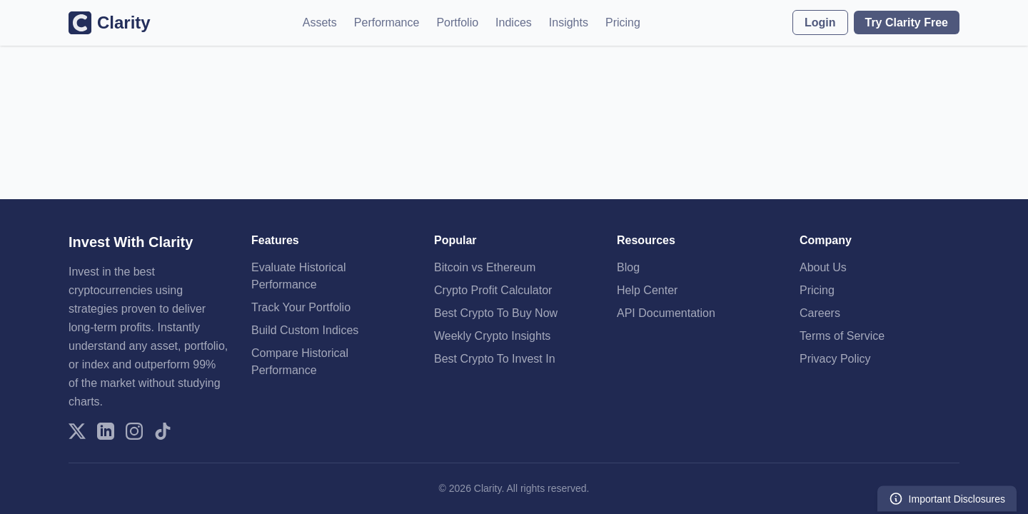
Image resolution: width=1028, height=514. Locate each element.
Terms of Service (842, 336)
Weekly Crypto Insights (492, 336)
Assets (320, 22)
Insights (568, 22)
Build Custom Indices (304, 330)
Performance (387, 22)
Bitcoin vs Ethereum (484, 267)
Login (820, 22)
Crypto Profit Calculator (493, 290)
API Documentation (666, 313)
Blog (628, 267)
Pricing (622, 22)
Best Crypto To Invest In (494, 359)
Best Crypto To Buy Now (496, 313)
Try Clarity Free (907, 22)
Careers (820, 313)
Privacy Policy (835, 359)
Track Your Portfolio (301, 307)
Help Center (647, 290)
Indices (513, 22)
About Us (823, 267)
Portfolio (457, 22)
